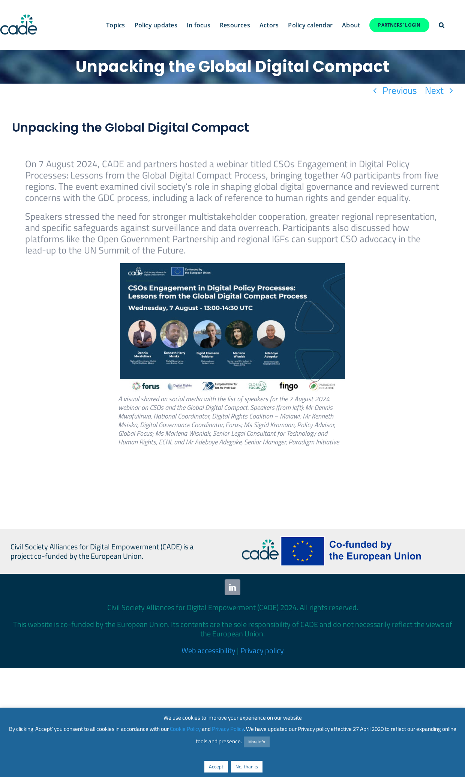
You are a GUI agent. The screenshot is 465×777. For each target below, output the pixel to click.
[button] (441, 25)
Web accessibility (209, 650)
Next (434, 90)
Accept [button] (216, 766)
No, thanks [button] (247, 766)
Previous (399, 90)
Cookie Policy (185, 728)
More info (256, 742)
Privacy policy (262, 650)
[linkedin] (232, 587)
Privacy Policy (228, 728)
